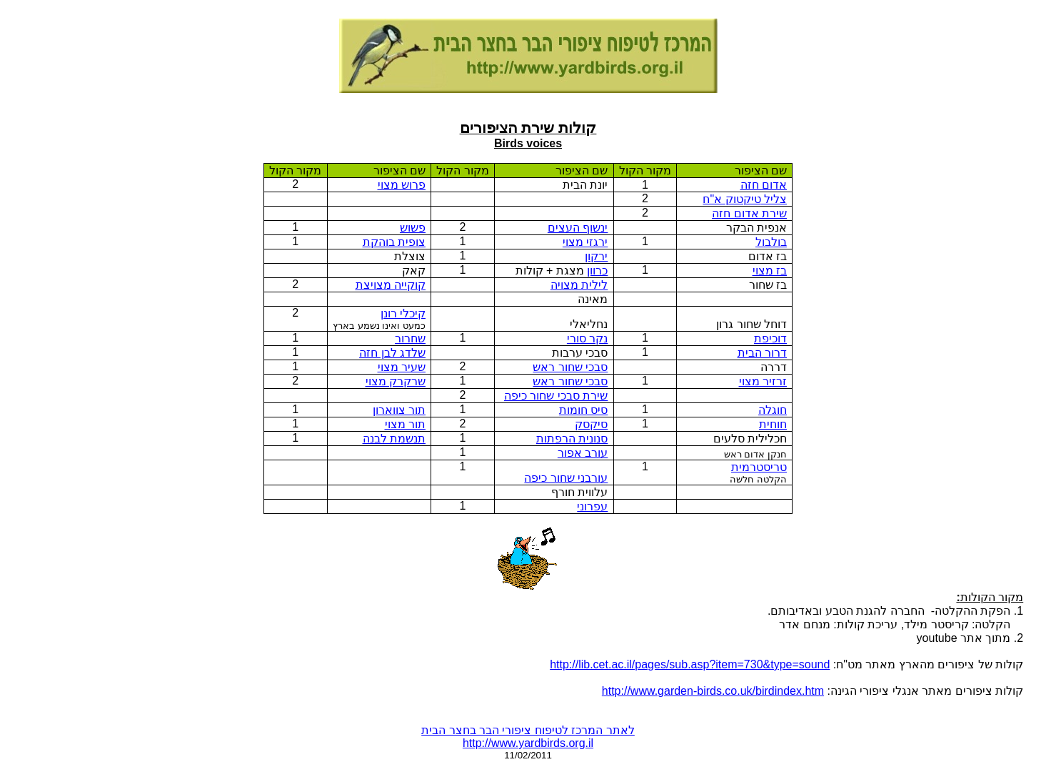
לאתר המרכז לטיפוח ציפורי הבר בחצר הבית (528, 730)
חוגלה (772, 410)
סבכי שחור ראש (570, 367)
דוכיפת (770, 338)
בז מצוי (770, 270)
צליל (745, 199)
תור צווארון (399, 410)
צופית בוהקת (394, 242)
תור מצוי (405, 424)
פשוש (413, 228)
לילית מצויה (579, 285)
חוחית (773, 424)
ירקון (596, 256)
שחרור (410, 338)
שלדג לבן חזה (392, 353)
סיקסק (591, 424)
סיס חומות (583, 410)
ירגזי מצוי (585, 242)
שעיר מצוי (402, 367)
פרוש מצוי (402, 185)
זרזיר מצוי (763, 381)
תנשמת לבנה (394, 438)
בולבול (771, 242)
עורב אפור (583, 453)
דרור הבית (762, 353)
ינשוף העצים (578, 228)
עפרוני (592, 506)
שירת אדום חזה (749, 213)
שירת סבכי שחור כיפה (556, 396)
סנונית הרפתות (572, 438)
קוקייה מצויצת (391, 285)
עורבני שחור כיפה (566, 478)
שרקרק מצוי (396, 381)
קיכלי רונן (403, 313)
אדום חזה (763, 185)
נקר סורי (587, 338)
